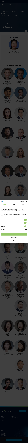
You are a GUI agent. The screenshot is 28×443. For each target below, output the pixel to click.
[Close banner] (26, 201)
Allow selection (14, 237)
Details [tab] (14, 204)
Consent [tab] (4, 204)
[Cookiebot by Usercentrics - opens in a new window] (20, 201)
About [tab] (23, 204)
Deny (14, 240)
